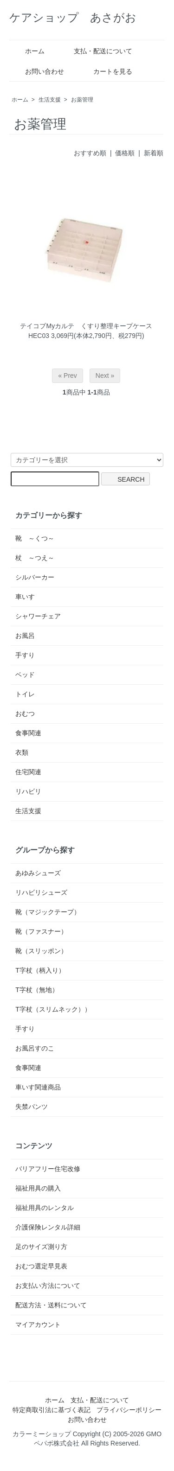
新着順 (153, 153)
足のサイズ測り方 (41, 1246)
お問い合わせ (38, 71)
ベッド (25, 674)
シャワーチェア (38, 616)
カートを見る (106, 71)
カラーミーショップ (42, 1434)
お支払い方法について (47, 1285)
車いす (25, 596)
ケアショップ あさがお (72, 17)
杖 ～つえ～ (34, 557)
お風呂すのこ (34, 1048)
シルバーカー (34, 577)
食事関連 (28, 733)
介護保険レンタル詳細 (47, 1227)
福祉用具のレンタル (44, 1207)
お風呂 (25, 635)
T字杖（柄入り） (40, 970)
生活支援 (50, 99)
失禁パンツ (31, 1106)
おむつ (25, 713)
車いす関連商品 (38, 1087)
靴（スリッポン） (41, 951)
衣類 (21, 752)
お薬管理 (82, 99)
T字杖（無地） (36, 989)
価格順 (125, 153)
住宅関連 (28, 772)
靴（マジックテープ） (47, 912)
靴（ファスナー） (41, 931)
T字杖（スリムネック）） (53, 1009)
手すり (25, 655)
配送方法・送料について (51, 1305)
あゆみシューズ (38, 873)
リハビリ (28, 791)
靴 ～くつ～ (34, 538)
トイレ (25, 694)
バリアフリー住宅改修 (47, 1168)
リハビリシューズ (41, 892)
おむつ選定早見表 (41, 1266)
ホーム (28, 51)
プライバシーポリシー (129, 1410)
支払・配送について (96, 51)
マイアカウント (38, 1324)
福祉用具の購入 (38, 1188)
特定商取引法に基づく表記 (51, 1410)
